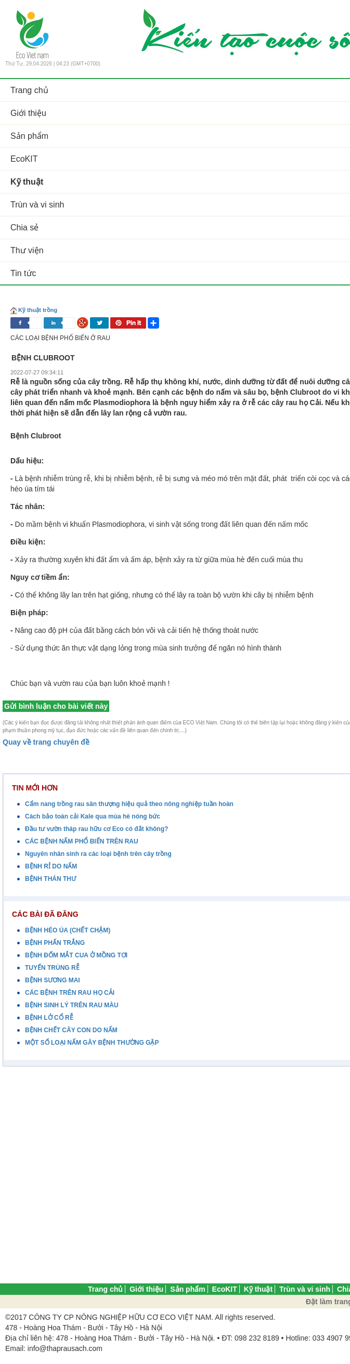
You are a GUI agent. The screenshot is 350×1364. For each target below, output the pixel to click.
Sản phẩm (187, 1289)
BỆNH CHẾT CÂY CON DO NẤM (71, 1030)
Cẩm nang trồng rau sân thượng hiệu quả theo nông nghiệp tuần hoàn (129, 804)
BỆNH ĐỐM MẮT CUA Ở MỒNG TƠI (76, 955)
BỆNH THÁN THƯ (50, 878)
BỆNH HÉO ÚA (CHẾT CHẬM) (67, 930)
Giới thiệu (146, 1289)
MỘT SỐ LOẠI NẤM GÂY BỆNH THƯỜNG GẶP (92, 1042)
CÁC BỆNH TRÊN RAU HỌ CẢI (69, 992)
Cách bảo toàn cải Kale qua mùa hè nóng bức (92, 816)
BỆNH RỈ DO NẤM (51, 866)
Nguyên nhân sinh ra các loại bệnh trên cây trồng (98, 854)
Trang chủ (105, 1289)
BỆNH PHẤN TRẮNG (55, 942)
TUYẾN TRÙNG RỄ (52, 967)
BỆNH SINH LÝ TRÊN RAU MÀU (72, 1005)
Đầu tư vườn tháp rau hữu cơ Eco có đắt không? (96, 829)
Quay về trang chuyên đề (46, 742)
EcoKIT (224, 1289)
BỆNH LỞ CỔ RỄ (49, 1017)
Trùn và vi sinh (304, 1289)
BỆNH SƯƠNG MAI (52, 980)
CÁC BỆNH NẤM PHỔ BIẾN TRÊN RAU (81, 841)
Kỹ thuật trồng (37, 310)
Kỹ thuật (258, 1289)
